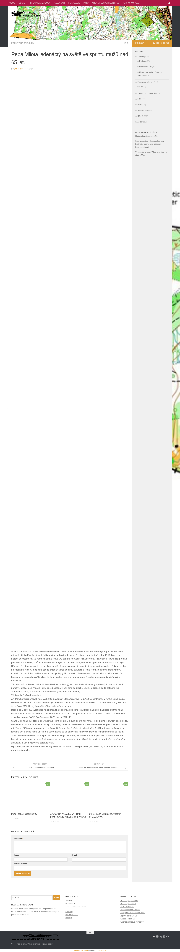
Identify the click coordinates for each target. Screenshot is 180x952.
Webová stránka (20, 864)
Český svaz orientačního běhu (132, 913)
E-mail (75, 855)
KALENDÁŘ (59, 3)
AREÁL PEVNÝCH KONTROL (105, 3)
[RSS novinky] (161, 43)
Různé (140, 116)
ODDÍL (21, 3)
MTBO (140, 105)
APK (141, 87)
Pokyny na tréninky (22, 43)
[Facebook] (164, 43)
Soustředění (143, 110)
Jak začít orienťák (127, 919)
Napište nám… (71, 915)
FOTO (86, 3)
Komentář (18, 839)
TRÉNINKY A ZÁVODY (40, 3)
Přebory (142, 61)
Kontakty (69, 912)
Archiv (140, 122)
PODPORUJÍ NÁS (131, 3)
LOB (139, 99)
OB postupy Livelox (128, 904)
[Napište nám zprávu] (154, 43)
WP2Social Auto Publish (81, 950)
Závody (141, 57)
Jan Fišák (18, 69)
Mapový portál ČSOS (128, 916)
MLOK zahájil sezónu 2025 (24, 814)
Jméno (17, 855)
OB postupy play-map (129, 901)
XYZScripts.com (101, 950)
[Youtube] (167, 43)
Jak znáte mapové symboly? (132, 922)
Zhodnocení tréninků (146, 93)
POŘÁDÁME (74, 3)
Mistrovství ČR (145, 67)
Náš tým (68, 918)
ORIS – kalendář (127, 907)
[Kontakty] (157, 43)
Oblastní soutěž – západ (130, 910)
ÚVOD (12, 3)
